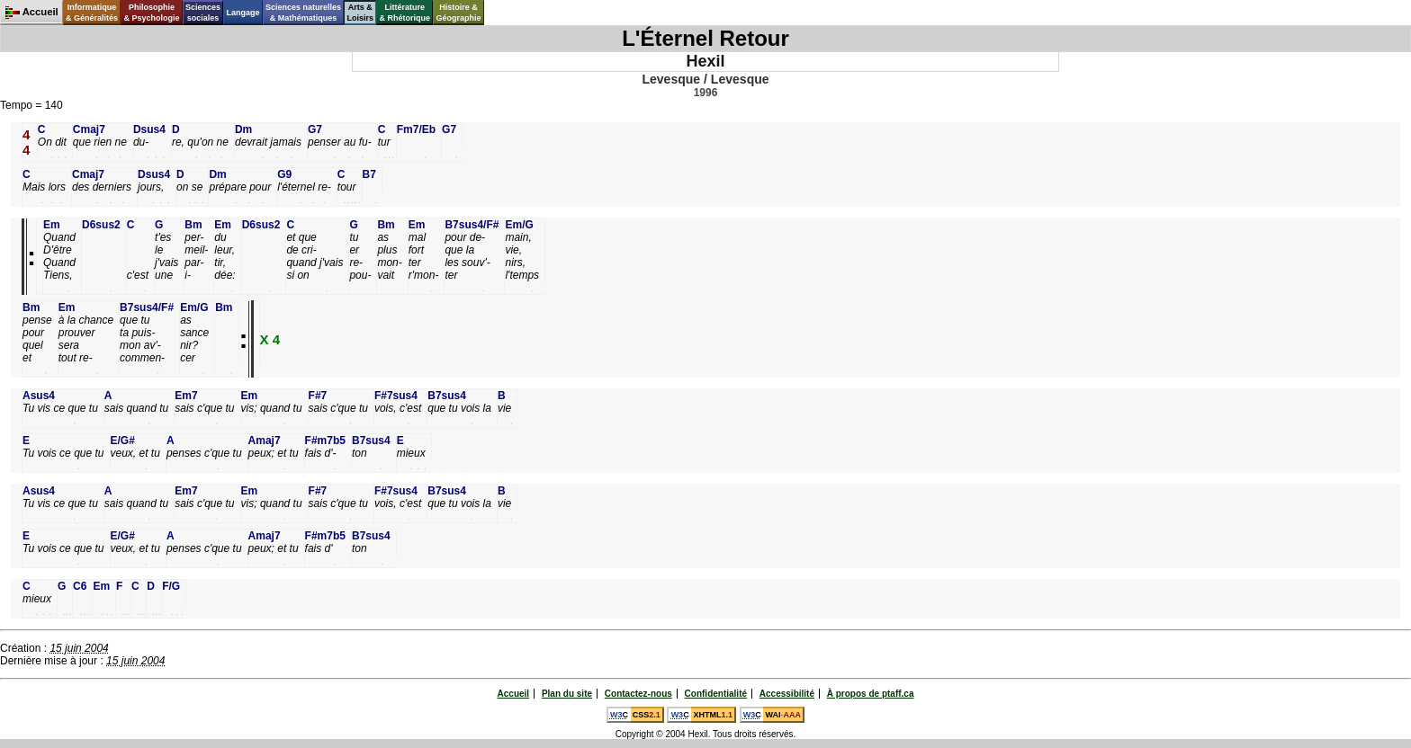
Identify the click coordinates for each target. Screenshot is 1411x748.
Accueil (514, 694)
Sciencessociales (202, 12)
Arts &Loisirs (360, 12)
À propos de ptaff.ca (870, 694)
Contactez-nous (638, 694)
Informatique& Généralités (92, 12)
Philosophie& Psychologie (151, 12)
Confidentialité (716, 694)
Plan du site (567, 694)
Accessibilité (786, 694)
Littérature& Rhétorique (405, 12)
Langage (242, 12)
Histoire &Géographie (458, 12)
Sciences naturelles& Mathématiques (303, 12)
